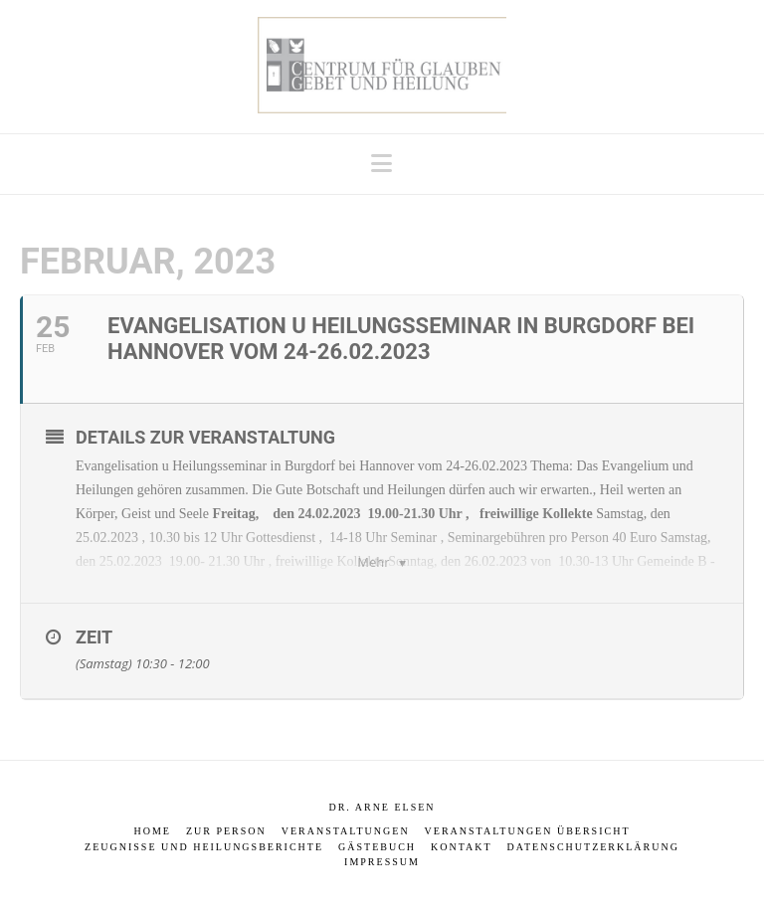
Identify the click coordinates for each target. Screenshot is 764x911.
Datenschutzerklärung (593, 846)
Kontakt (461, 846)
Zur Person (226, 830)
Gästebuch (377, 846)
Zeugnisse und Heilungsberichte (204, 846)
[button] (381, 163)
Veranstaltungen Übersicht (528, 830)
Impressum (382, 861)
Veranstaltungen (346, 830)
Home (151, 830)
